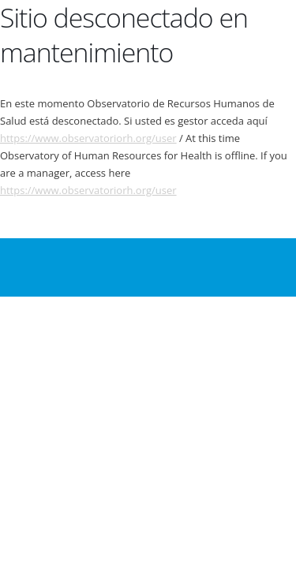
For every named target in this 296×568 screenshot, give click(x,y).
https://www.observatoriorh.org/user (88, 138)
